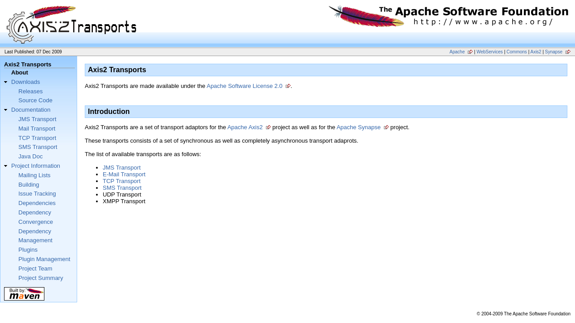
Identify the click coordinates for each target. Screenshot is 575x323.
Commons (516, 51)
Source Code (35, 100)
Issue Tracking (37, 193)
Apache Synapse (358, 127)
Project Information (35, 165)
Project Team (35, 268)
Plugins (28, 249)
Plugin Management (44, 259)
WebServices (489, 51)
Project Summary (40, 278)
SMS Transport (37, 147)
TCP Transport (37, 138)
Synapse (553, 51)
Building (28, 184)
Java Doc (30, 156)
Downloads (25, 82)
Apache (457, 51)
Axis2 (535, 51)
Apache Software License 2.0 (245, 86)
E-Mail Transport (124, 174)
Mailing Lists (34, 175)
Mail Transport (36, 128)
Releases (30, 91)
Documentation (30, 109)
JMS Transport (37, 119)
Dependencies (37, 203)
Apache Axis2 (245, 127)
